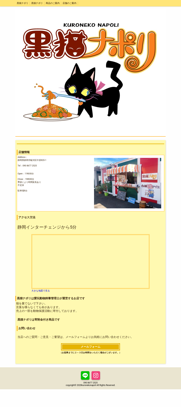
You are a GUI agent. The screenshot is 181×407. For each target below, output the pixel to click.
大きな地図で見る (40, 290)
